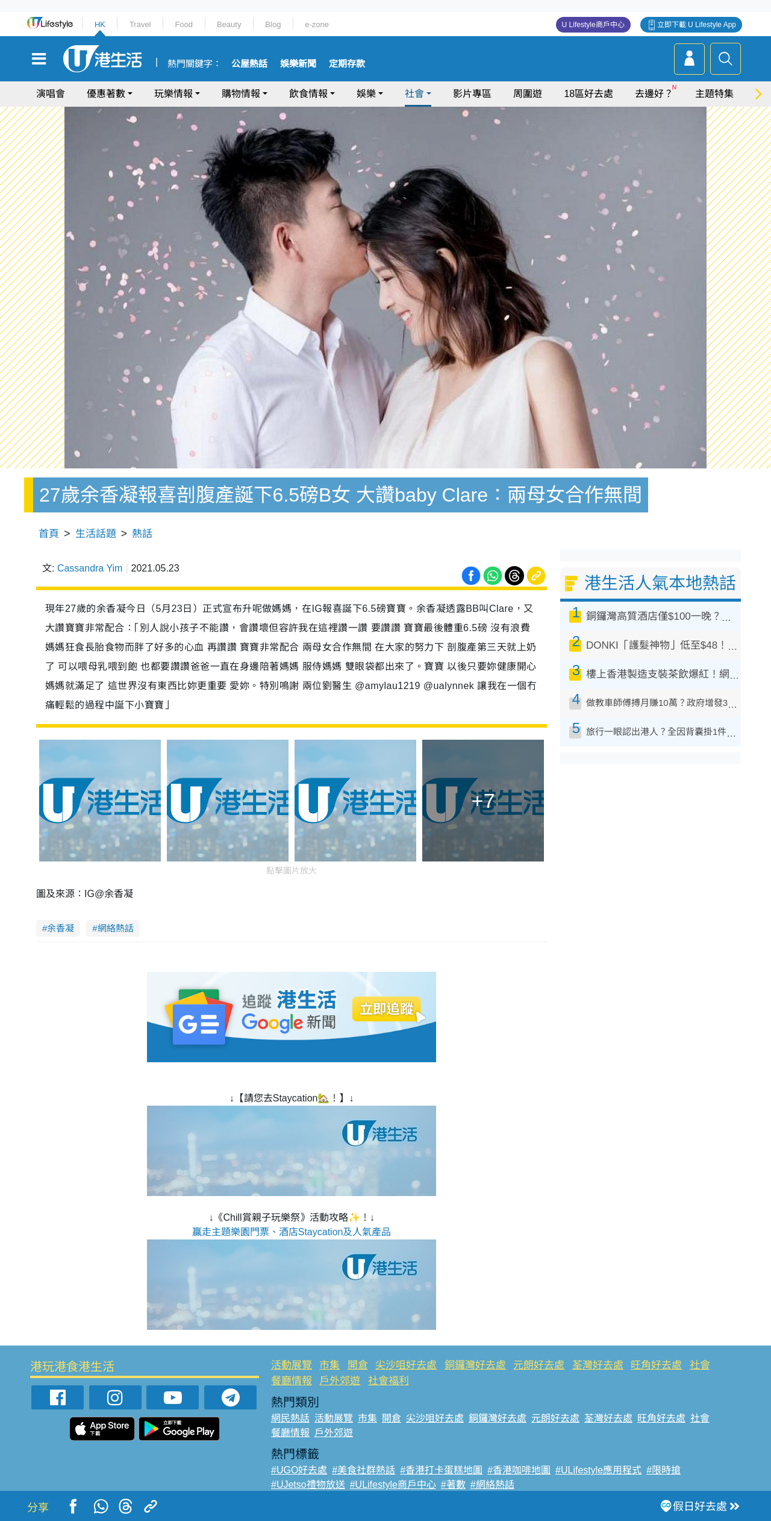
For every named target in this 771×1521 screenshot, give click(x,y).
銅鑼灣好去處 (475, 1365)
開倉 (358, 1365)
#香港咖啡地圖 (519, 1470)
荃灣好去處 (597, 1365)
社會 (414, 94)
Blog (273, 24)
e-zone (317, 24)
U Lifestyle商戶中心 (593, 24)
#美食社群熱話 (363, 1470)
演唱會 (50, 94)
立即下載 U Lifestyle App (696, 24)
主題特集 (714, 94)
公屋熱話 (249, 64)
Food (184, 24)
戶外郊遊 (339, 1381)
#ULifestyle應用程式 (598, 1470)
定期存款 (347, 64)
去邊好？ (654, 94)
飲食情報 (308, 94)
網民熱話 (290, 1418)
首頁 (49, 534)
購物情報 (241, 94)
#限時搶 (663, 1470)
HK (100, 24)
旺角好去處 (656, 1365)
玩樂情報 (173, 94)
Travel (140, 24)
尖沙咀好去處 (406, 1365)
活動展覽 (291, 1365)
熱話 (142, 534)
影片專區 (472, 94)
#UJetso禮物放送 (308, 1484)
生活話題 (95, 534)
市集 (329, 1365)
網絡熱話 (116, 928)
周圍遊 (527, 94)
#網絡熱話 (492, 1484)
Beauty (229, 24)
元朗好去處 (538, 1365)
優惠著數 (106, 94)
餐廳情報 (291, 1381)
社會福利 (388, 1381)
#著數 (453, 1484)
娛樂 (366, 94)
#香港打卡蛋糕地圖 (441, 1470)
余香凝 (60, 928)
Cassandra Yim (90, 568)
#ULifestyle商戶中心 (393, 1484)
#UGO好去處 (299, 1470)
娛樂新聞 (298, 64)
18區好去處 (588, 94)
